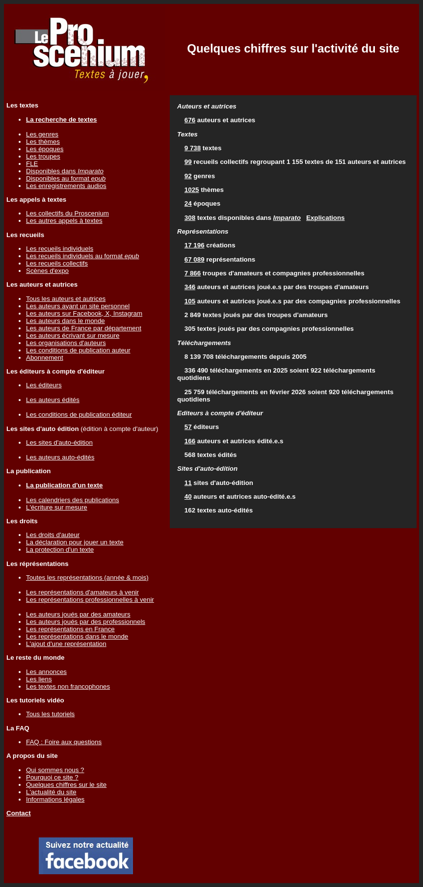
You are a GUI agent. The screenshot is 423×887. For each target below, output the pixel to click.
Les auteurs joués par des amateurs (78, 614)
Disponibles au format (66, 178)
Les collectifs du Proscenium (67, 213)
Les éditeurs (44, 385)
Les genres (42, 134)
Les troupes (43, 156)
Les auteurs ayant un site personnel (78, 306)
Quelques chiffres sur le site (66, 784)
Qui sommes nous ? (55, 770)
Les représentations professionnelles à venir (90, 599)
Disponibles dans (65, 171)
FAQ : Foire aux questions (64, 742)
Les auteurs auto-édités (60, 457)
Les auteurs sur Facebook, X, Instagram (84, 313)
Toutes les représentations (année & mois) (87, 577)
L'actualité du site (51, 792)
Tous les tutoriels (50, 714)
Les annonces (46, 671)
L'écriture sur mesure (56, 507)
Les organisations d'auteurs (66, 343)
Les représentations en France (70, 629)
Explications (325, 217)
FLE (32, 163)
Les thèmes (43, 141)
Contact (18, 813)
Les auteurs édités (52, 399)
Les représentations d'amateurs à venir (82, 592)
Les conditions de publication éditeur (79, 414)
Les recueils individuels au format (82, 256)
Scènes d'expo (47, 270)
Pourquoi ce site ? (52, 777)
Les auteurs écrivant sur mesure (72, 335)
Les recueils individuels (59, 248)
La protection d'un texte (60, 549)
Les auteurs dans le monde (65, 320)
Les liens (39, 679)
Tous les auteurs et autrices (66, 298)
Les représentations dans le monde (77, 636)
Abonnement (44, 357)
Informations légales (55, 799)
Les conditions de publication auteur (78, 350)
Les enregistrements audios (66, 185)
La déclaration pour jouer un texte (75, 542)
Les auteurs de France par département (83, 328)
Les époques (44, 149)
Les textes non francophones (68, 686)
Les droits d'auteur (52, 534)
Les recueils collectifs (57, 263)
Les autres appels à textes (64, 220)
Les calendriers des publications (72, 500)
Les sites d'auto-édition (59, 442)
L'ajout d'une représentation (66, 643)
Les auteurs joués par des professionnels (85, 621)
